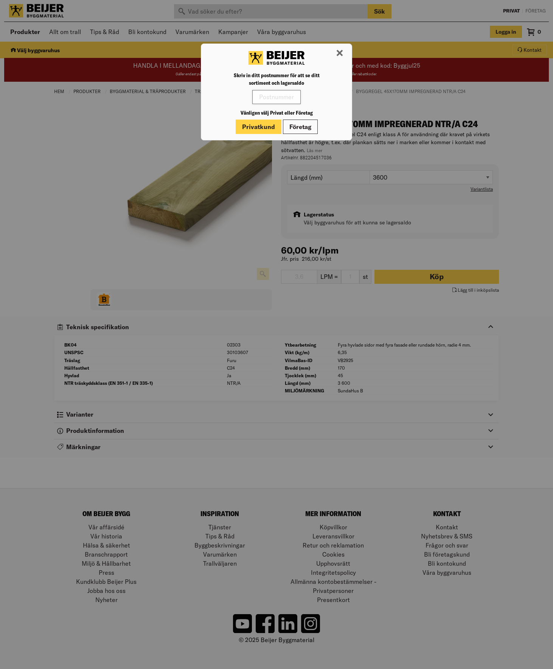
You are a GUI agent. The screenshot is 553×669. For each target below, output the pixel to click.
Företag (300, 127)
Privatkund (258, 127)
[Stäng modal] (340, 53)
